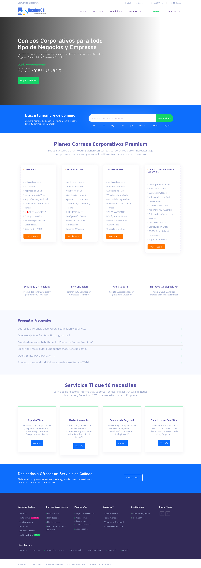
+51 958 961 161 (154, 3)
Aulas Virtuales (82, 521)
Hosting (97, 11)
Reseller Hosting (26, 514)
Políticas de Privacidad (76, 556)
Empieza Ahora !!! (32, 80)
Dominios (115, 11)
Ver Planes (32, 236)
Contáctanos (35, 556)
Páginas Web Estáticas (85, 506)
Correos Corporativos (55, 542)
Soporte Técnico (111, 506)
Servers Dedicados (27, 523)
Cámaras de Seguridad (114, 514)
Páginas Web (135, 11)
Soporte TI (172, 11)
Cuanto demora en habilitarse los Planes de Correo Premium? (55, 339)
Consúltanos (137, 471)
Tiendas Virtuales (83, 517)
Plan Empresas (53, 514)
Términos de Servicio (54, 556)
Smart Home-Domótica (113, 518)
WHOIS (125, 542)
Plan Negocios (53, 510)
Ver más (37, 440)
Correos (155, 11)
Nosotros (22, 556)
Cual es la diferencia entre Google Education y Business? (52, 326)
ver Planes (115, 236)
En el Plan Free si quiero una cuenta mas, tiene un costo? (52, 346)
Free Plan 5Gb (53, 506)
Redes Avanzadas (112, 510)
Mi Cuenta (174, 3)
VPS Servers (24, 519)
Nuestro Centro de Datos (101, 556)
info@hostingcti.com (130, 3)
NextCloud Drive (29, 527)
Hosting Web (29, 510)
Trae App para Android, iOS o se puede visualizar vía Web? (53, 360)
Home (83, 11)
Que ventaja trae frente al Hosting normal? (44, 333)
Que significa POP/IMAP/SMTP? (36, 353)
